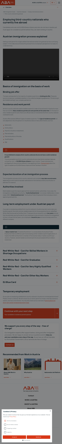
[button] (26, 440)
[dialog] (31, 222)
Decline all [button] (38, 437)
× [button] (50, 411)
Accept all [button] (14, 437)
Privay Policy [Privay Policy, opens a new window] (13, 416)
